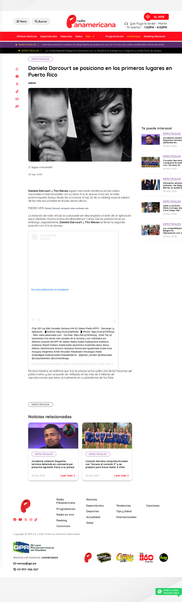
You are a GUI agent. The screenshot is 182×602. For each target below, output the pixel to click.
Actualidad (93, 517)
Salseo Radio (70, 363)
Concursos (133, 36)
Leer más (68, 475)
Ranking (61, 520)
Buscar (41, 21)
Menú (22, 21)
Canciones (152, 505)
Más (88, 36)
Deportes (66, 36)
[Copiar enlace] (17, 106)
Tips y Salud (124, 511)
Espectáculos (49, 36)
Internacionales (126, 517)
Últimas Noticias (27, 36)
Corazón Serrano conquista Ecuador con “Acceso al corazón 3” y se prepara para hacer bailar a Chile (107, 464)
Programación (114, 36)
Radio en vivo (65, 514)
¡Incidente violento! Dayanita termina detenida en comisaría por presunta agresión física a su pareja (53, 464)
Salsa (78, 36)
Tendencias (123, 505)
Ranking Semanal (154, 36)
